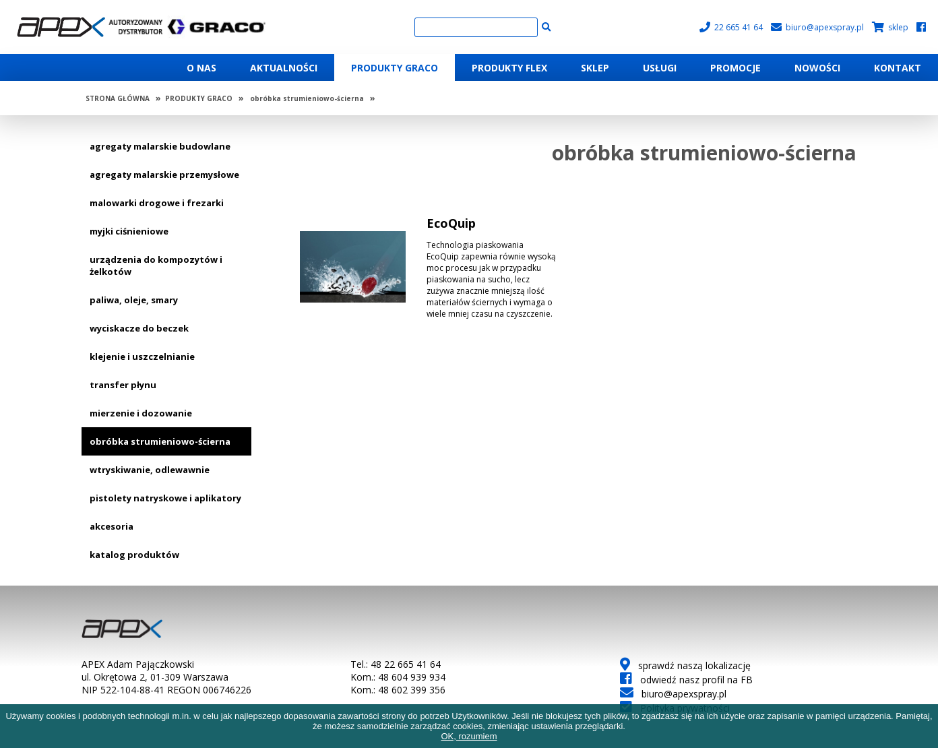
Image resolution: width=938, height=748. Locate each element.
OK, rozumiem (469, 736)
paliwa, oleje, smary (134, 300)
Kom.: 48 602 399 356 (397, 689)
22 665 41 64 (731, 27)
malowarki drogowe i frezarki (157, 203)
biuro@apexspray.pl (817, 27)
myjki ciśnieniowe (129, 231)
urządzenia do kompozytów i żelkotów (156, 265)
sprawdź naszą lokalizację (685, 665)
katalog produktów (134, 555)
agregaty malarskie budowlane (160, 146)
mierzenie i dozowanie (141, 413)
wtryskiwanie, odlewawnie (150, 470)
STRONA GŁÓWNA (118, 98)
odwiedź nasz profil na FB (686, 679)
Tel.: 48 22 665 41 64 (395, 664)
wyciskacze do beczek (139, 328)
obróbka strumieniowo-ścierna (307, 98)
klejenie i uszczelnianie (142, 356)
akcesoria (111, 526)
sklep (890, 27)
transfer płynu (123, 385)
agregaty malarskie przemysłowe (164, 174)
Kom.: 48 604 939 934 (397, 677)
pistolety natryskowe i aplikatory (165, 498)
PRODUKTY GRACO (198, 98)
